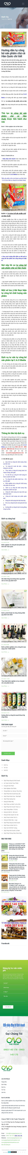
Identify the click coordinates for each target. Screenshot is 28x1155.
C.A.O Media (13, 174)
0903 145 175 (10, 1135)
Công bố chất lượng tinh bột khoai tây (15, 500)
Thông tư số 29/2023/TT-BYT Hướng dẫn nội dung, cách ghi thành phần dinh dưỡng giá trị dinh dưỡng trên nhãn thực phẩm (13, 847)
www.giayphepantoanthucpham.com (10, 1140)
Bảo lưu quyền (22, 1150)
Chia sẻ (25, 513)
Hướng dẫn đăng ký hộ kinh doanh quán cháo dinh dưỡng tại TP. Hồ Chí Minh (18, 857)
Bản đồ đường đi (5, 1144)
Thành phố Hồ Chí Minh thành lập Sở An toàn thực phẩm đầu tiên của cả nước (17, 877)
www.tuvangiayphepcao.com (14, 1138)
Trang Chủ (4, 19)
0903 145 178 (10, 1049)
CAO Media (5, 1152)
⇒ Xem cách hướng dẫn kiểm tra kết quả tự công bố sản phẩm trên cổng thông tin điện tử (14, 258)
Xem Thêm (5, 550)
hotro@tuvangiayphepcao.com (14, 1133)
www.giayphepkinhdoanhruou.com (10, 1142)
